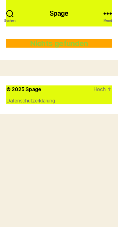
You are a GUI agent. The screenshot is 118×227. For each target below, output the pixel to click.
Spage (59, 13)
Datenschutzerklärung (30, 100)
